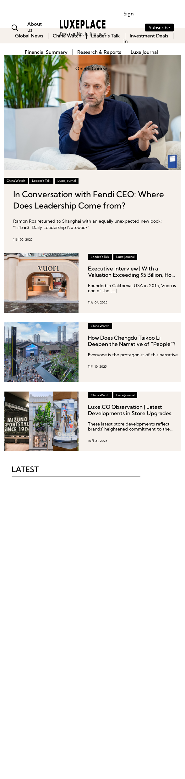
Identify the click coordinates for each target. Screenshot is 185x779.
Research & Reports (99, 52)
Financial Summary (46, 52)
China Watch (67, 36)
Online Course (91, 68)
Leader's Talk (41, 181)
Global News (29, 36)
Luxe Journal (144, 52)
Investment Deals (149, 36)
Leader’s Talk (105, 36)
